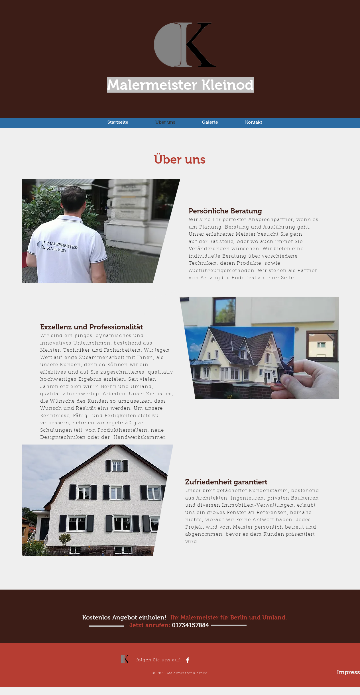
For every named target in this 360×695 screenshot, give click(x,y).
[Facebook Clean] (187, 660)
